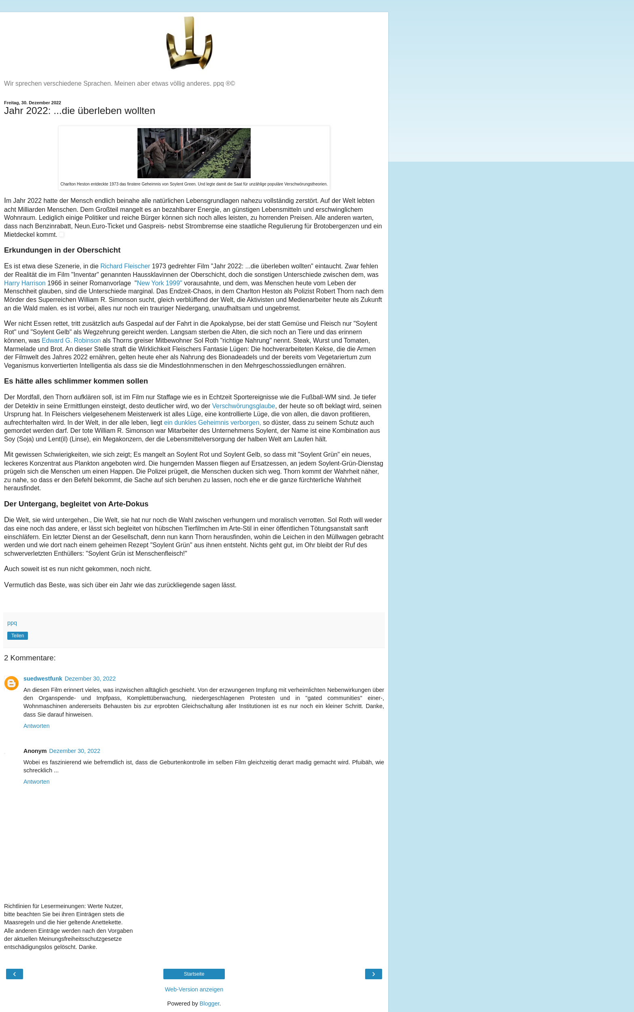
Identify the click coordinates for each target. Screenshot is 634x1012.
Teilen (17, 636)
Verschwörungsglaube (243, 406)
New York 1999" (159, 283)
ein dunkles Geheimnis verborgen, (212, 422)
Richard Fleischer (125, 266)
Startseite (194, 974)
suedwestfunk (42, 678)
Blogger (210, 1003)
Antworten (36, 726)
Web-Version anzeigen (194, 989)
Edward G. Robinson (71, 340)
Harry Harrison (25, 283)
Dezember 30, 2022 (90, 678)
